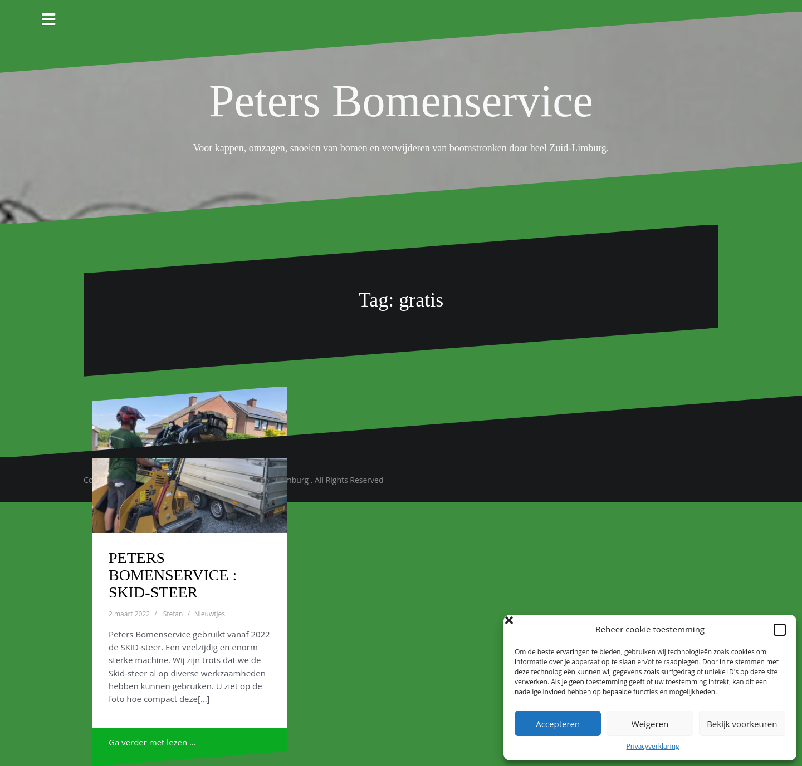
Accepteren (558, 723)
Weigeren (650, 723)
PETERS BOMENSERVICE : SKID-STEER (173, 575)
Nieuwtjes (209, 614)
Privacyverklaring (652, 746)
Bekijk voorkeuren (742, 723)
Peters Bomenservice (401, 101)
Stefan (173, 614)
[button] (779, 629)
